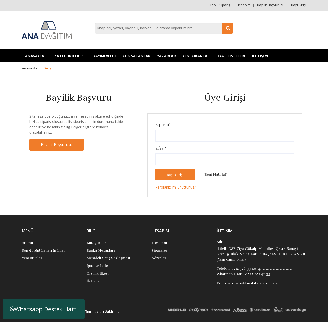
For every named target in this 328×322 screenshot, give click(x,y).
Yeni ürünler (32, 258)
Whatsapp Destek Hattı (44, 309)
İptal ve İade (97, 266)
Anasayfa (34, 55)
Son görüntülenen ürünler (43, 250)
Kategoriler (96, 243)
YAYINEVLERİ (104, 55)
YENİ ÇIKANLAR (196, 55)
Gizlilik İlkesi (98, 273)
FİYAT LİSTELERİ (230, 55)
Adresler (159, 258)
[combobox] (164, 28)
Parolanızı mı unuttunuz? (175, 187)
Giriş (47, 68)
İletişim (93, 281)
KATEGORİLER (69, 55)
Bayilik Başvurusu (270, 5)
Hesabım (243, 5)
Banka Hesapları (101, 250)
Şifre (160, 148)
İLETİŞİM (260, 55)
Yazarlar (166, 55)
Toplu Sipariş (220, 5)
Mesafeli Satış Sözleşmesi (108, 258)
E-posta (163, 124)
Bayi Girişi (298, 5)
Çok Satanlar (136, 55)
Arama (27, 243)
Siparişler (159, 250)
